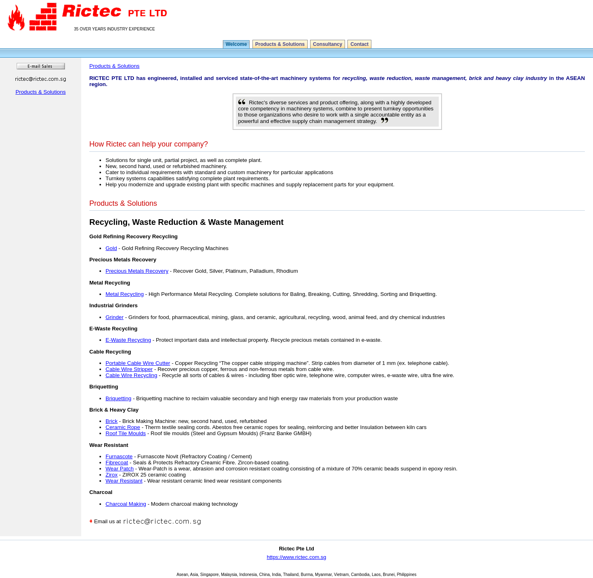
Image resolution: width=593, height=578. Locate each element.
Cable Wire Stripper (129, 369)
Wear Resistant (124, 481)
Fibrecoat (117, 462)
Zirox (112, 475)
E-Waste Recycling (128, 340)
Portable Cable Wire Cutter (138, 363)
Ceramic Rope (123, 427)
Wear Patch (120, 469)
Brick (112, 421)
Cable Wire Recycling (131, 375)
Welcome (236, 44)
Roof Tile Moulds (126, 433)
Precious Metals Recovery (137, 271)
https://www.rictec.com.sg (296, 557)
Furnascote (119, 456)
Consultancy (327, 44)
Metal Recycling (125, 294)
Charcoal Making (126, 504)
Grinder (114, 317)
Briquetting (119, 398)
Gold (111, 248)
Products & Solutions (280, 44)
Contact (359, 44)
